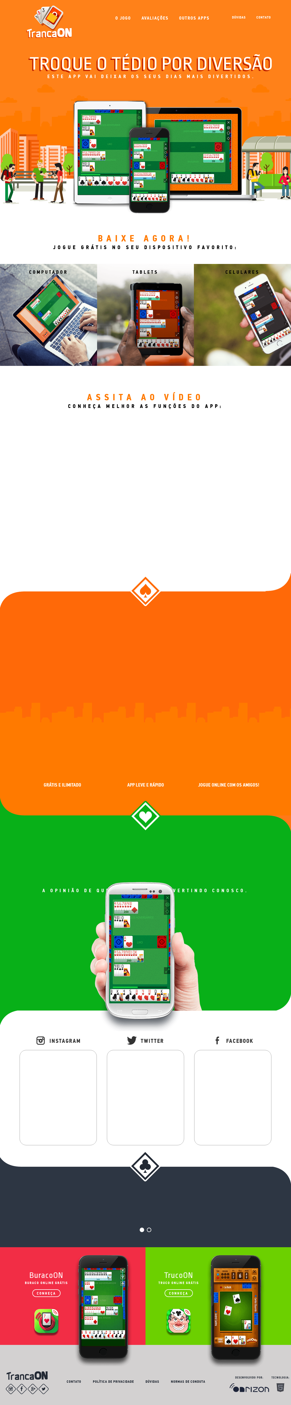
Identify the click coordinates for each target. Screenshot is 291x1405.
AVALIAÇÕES (155, 18)
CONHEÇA (46, 1293)
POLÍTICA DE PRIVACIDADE (113, 1382)
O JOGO (123, 18)
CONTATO (263, 17)
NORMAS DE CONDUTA (188, 1382)
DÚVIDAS (239, 17)
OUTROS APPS (194, 18)
